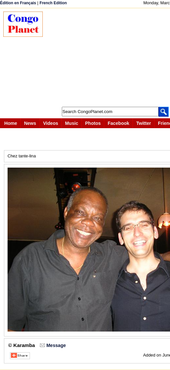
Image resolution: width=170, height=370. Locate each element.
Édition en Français (18, 3)
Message (56, 345)
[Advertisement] (109, 58)
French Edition (53, 3)
